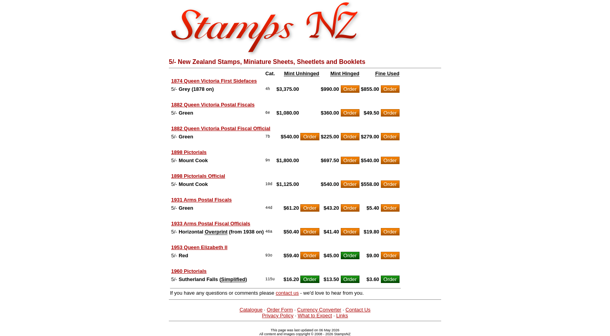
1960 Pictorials (189, 271)
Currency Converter (319, 310)
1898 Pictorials (189, 152)
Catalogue (251, 310)
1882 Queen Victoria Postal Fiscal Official (220, 128)
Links (342, 315)
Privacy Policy (277, 315)
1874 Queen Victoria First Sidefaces (214, 81)
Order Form (280, 310)
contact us (287, 293)
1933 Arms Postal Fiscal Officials (210, 223)
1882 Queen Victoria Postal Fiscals (212, 105)
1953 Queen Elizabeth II (199, 247)
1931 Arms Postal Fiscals (201, 200)
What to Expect (315, 315)
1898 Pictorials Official (198, 176)
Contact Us (357, 310)
